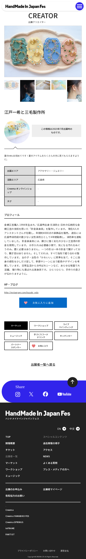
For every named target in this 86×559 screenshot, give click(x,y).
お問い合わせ (49, 550)
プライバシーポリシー (28, 550)
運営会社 (64, 550)
